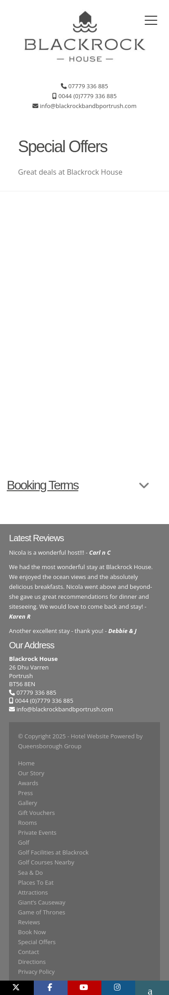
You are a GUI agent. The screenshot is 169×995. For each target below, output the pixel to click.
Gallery (27, 803)
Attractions (33, 892)
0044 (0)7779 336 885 (41, 700)
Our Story (31, 773)
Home (26, 763)
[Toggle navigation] (151, 20)
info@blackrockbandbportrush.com (64, 709)
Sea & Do (30, 872)
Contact (28, 952)
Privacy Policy (36, 972)
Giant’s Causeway (41, 902)
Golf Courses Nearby (46, 862)
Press (25, 793)
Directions (32, 962)
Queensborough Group (50, 746)
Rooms (27, 823)
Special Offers (36, 942)
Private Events (37, 832)
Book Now (32, 932)
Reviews (29, 922)
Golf (23, 842)
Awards (28, 783)
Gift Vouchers (36, 813)
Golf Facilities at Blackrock (53, 852)
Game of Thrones (41, 912)
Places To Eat (36, 882)
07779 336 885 (32, 692)
